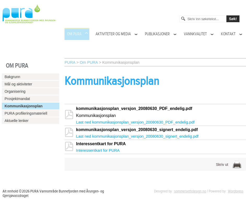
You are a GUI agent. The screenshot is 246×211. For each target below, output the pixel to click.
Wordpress (235, 191)
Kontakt (228, 34)
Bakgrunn (12, 77)
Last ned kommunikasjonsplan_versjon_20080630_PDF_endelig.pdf (135, 122)
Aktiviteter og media (113, 34)
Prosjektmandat (17, 99)
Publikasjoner (157, 34)
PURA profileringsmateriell (25, 113)
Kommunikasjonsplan (23, 106)
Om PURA (74, 34)
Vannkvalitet (195, 34)
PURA (70, 62)
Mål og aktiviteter (18, 84)
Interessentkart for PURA (98, 150)
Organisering (14, 91)
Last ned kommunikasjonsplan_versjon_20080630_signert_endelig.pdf (137, 136)
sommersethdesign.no (190, 191)
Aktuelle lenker (16, 121)
